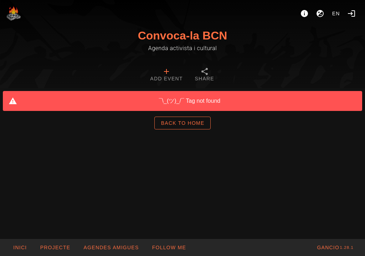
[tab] (166, 75)
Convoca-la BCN (182, 35)
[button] (110, 247)
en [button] (336, 13)
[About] (304, 13)
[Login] (351, 13)
